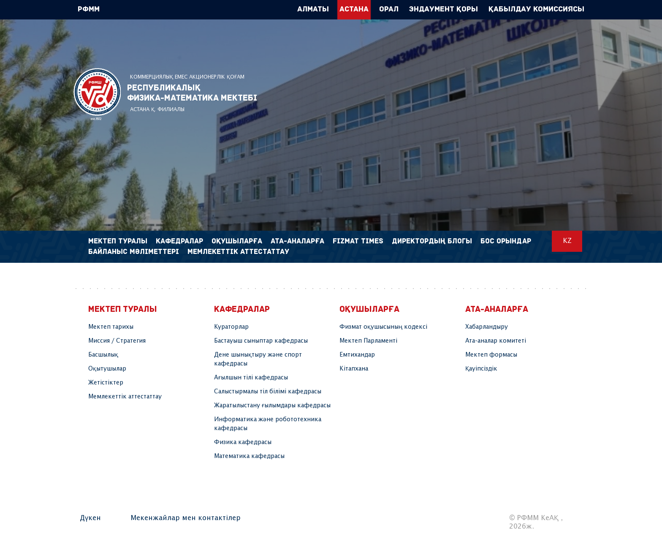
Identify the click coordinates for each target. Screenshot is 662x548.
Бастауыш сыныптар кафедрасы (261, 341)
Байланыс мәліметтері (133, 252)
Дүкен (90, 518)
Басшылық (103, 355)
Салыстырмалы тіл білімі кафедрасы (267, 392)
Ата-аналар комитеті (495, 341)
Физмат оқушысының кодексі (383, 327)
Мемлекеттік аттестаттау (238, 252)
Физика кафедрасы (242, 442)
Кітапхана (353, 369)
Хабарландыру (486, 327)
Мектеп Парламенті (368, 341)
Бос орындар (505, 241)
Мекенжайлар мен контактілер (185, 518)
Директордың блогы (432, 241)
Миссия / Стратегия (117, 341)
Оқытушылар (107, 369)
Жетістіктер (105, 383)
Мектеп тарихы (110, 327)
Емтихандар (357, 355)
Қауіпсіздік (481, 369)
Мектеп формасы (491, 355)
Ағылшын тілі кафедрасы (251, 378)
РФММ (97, 94)
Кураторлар (231, 327)
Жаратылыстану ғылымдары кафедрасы (272, 406)
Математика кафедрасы (249, 456)
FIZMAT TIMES (358, 241)
